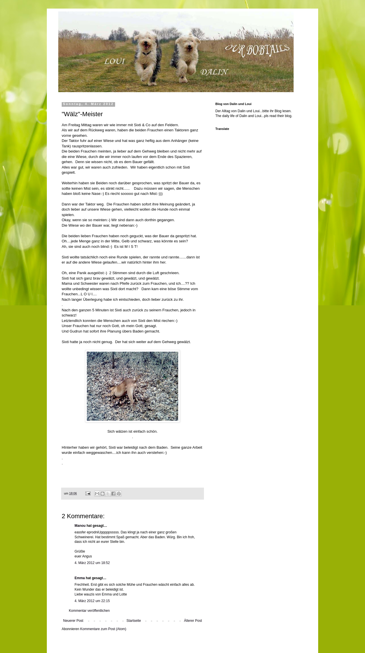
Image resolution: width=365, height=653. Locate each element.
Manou (80, 526)
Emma (80, 578)
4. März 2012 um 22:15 (92, 601)
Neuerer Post (73, 621)
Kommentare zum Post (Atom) (103, 629)
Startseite (134, 621)
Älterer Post (193, 621)
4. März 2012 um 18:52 (92, 563)
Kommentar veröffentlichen (89, 611)
